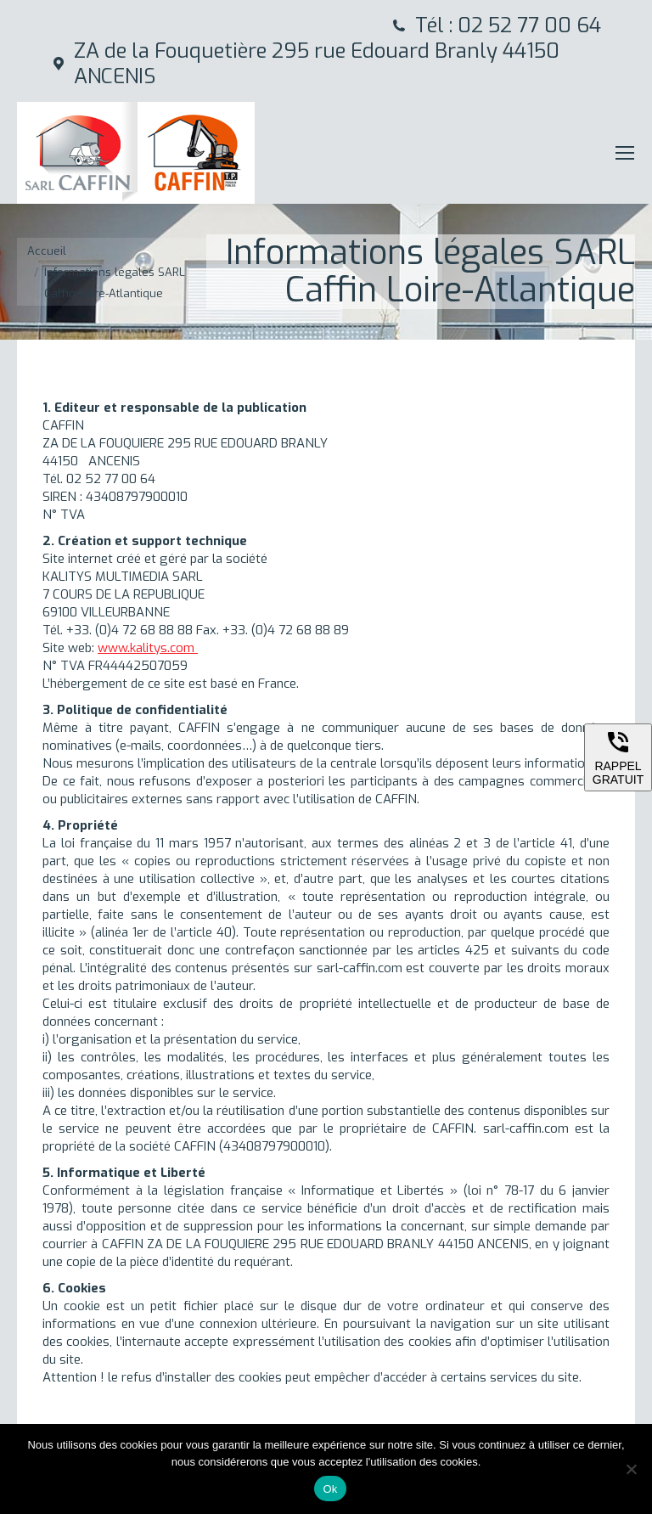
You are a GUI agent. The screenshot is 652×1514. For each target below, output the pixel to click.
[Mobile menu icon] (625, 153)
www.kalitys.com (148, 647)
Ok (330, 1489)
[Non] (630, 1469)
